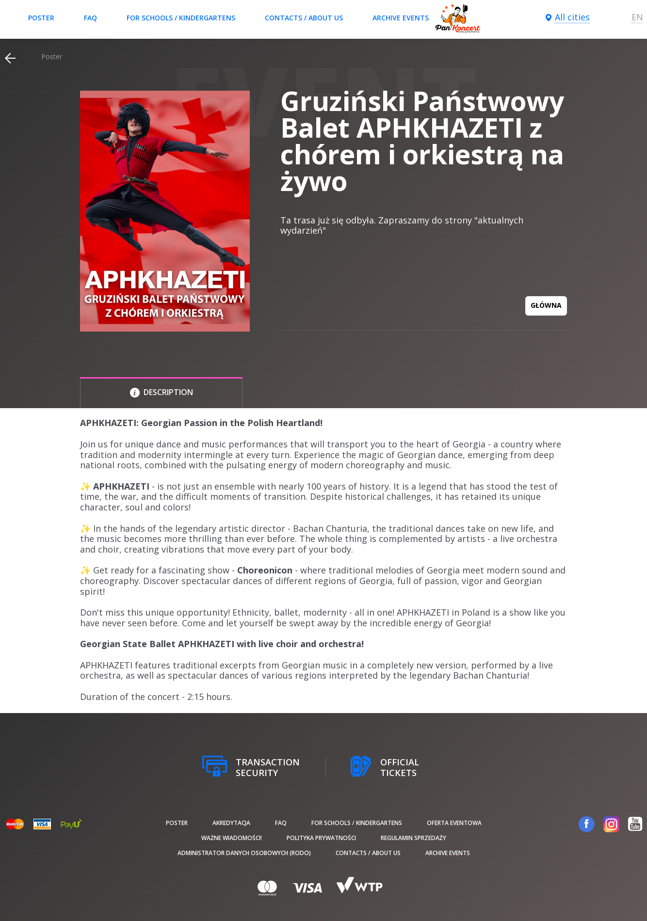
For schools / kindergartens (181, 17)
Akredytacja (231, 823)
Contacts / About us (304, 17)
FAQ (90, 17)
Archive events (400, 17)
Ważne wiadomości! (231, 838)
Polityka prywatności (321, 838)
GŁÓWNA (546, 305)
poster (41, 17)
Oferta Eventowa (454, 823)
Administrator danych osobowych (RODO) (244, 853)
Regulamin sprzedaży (413, 838)
